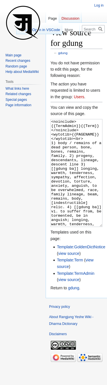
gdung (63, 53)
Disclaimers (58, 355)
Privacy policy (59, 328)
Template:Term (70, 281)
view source (68, 275)
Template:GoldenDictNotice (81, 268)
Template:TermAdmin (75, 294)
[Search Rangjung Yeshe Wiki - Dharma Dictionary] (93, 29)
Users (79, 97)
